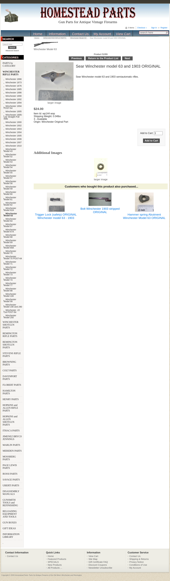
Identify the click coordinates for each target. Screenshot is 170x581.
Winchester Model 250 (10, 317)
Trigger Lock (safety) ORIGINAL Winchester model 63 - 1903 (56, 216)
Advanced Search (12, 51)
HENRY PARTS (11, 399)
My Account (102, 34)
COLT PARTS (10, 370)
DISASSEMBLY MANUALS (11, 492)
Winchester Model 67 (10, 225)
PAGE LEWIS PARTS (10, 466)
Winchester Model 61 (10, 199)
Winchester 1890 (13, 96)
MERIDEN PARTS (12, 450)
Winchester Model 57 (10, 177)
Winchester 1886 (13, 93)
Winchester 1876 (13, 86)
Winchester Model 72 (10, 268)
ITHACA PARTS (11, 430)
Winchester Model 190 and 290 (13, 306)
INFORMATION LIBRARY (11, 535)
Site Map (93, 559)
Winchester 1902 (13, 126)
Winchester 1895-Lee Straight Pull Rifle (13, 117)
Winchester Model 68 (10, 236)
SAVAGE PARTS (11, 479)
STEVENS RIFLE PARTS (12, 354)
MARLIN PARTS (12, 445)
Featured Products (57, 559)
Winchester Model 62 (10, 204)
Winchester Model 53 (10, 161)
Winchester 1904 (13, 132)
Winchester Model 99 (10, 300)
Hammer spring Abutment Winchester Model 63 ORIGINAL (144, 216)
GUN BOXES (10, 522)
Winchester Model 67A (10, 231)
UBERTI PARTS (11, 485)
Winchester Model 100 (10, 295)
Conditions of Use (138, 565)
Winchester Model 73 (10, 274)
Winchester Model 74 (10, 279)
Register (164, 28)
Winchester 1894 (13, 103)
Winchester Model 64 (10, 220)
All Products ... (55, 568)
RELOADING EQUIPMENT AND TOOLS (10, 514)
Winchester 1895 (13, 112)
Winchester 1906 (13, 139)
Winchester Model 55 (10, 172)
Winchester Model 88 (10, 290)
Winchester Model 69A (10, 247)
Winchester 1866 (13, 79)
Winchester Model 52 (10, 156)
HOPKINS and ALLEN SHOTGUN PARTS (10, 420)
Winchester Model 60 (10, 193)
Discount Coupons (98, 565)
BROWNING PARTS (9, 363)
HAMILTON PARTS (9, 392)
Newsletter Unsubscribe (100, 568)
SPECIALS (53, 562)
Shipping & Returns (139, 559)
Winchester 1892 (13, 99)
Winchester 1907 (13, 142)
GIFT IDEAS (9, 528)
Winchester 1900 (13, 122)
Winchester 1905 (13, 136)
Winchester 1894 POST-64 (13, 107)
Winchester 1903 (13, 129)
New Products (55, 565)
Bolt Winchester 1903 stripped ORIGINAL (100, 210)
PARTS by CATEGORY (9, 64)
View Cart (123, 34)
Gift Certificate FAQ (98, 562)
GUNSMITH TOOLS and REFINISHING (11, 503)
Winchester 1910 (13, 146)
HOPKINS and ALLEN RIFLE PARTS (10, 408)
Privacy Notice (136, 562)
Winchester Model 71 (10, 263)
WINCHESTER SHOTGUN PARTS (10, 325)
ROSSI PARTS (10, 473)
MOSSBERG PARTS (9, 458)
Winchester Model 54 (10, 166)
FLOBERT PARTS (12, 385)
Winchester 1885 (13, 89)
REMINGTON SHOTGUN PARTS (10, 345)
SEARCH (8, 39)
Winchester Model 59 (10, 188)
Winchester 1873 (13, 83)
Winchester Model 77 (10, 284)
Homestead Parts (21, 575)
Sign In (154, 28)
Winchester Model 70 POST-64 (13, 258)
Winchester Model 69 (10, 241)
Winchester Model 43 (10, 150)
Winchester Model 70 (10, 252)
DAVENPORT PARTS (10, 377)
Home (37, 34)
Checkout (141, 28)
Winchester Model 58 (10, 182)
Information (57, 34)
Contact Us (80, 34)
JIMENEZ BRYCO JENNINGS (12, 437)
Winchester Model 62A (10, 209)
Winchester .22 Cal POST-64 (12, 311)
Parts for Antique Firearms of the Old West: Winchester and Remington (55, 575)
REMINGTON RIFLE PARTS (10, 334)
